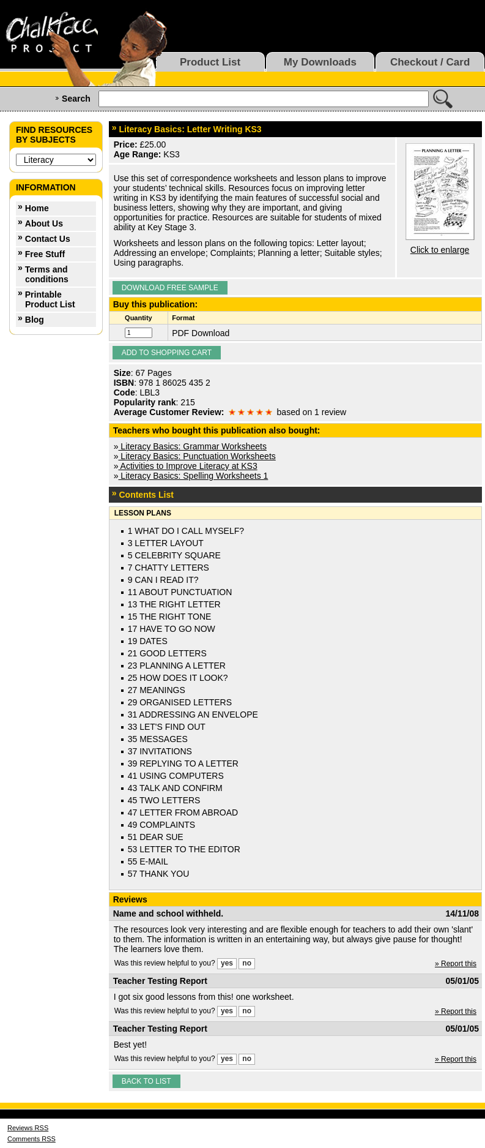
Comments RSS (31, 1138)
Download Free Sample (170, 287)
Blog (34, 320)
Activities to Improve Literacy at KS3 (187, 466)
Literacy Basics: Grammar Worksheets (192, 446)
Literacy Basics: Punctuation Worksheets (196, 456)
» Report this (455, 963)
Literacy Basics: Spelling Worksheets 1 (193, 476)
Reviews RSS (27, 1127)
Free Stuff (45, 254)
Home (37, 208)
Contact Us (47, 239)
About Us (44, 223)
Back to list (146, 1081)
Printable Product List (50, 299)
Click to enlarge (440, 250)
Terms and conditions (46, 274)
